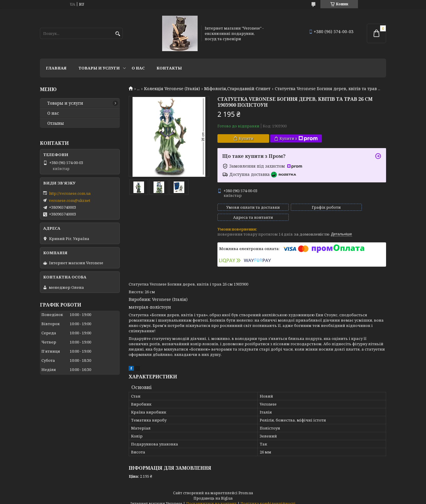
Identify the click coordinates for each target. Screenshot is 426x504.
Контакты (169, 68)
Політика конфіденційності (268, 498)
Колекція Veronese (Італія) (172, 88)
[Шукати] (117, 34)
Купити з (299, 138)
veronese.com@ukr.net (69, 200)
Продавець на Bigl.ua (213, 492)
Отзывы (55, 123)
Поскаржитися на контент (211, 498)
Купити (246, 138)
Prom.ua (245, 487)
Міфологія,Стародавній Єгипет (237, 88)
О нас (138, 68)
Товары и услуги (99, 68)
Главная (56, 68)
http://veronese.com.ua (70, 193)
